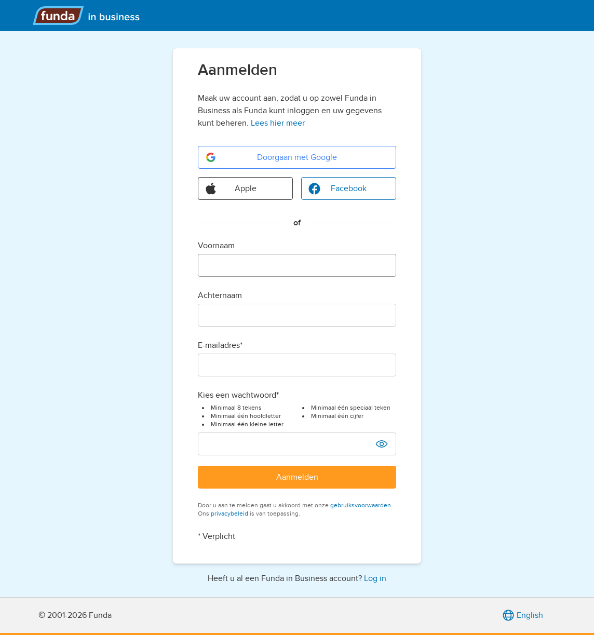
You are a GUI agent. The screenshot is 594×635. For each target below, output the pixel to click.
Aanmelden (297, 477)
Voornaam (216, 245)
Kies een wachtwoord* (238, 395)
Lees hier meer (278, 123)
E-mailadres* (220, 345)
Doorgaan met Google (271, 157)
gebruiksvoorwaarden (360, 505)
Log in (375, 578)
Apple (230, 188)
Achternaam (220, 295)
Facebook (337, 188)
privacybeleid (229, 513)
